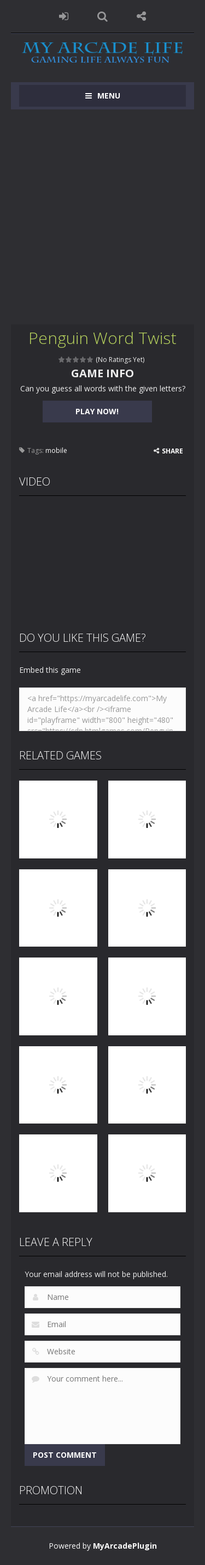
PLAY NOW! (97, 411)
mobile (56, 450)
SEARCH (102, 16)
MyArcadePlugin (125, 1546)
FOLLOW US (141, 16)
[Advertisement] (102, 217)
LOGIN (63, 16)
